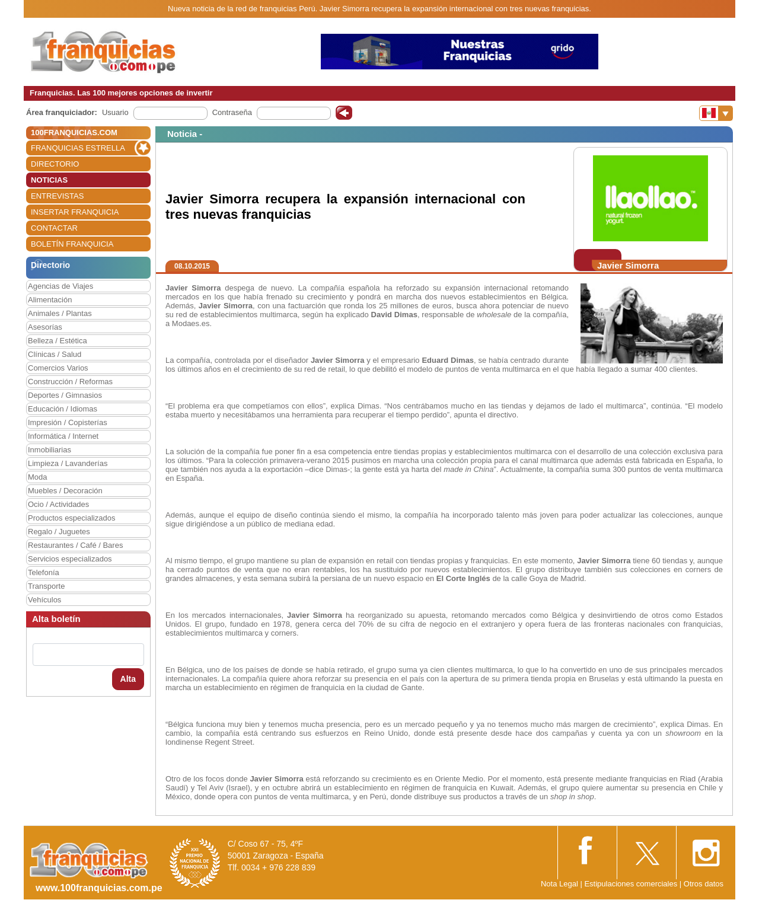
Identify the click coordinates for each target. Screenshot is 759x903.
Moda (37, 477)
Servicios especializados (70, 558)
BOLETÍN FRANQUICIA (72, 244)
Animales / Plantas (60, 313)
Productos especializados (71, 517)
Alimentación (50, 299)
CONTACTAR (54, 228)
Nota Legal (559, 883)
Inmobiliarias (49, 449)
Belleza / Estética (57, 340)
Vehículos (44, 599)
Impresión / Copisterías (67, 422)
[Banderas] (716, 113)
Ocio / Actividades (58, 504)
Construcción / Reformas (70, 381)
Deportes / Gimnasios (65, 395)
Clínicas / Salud (54, 354)
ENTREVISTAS (57, 196)
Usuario (115, 112)
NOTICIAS (49, 180)
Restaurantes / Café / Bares (75, 545)
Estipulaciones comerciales (631, 883)
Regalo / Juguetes (59, 531)
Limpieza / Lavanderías (67, 463)
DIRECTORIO (55, 163)
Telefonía (43, 572)
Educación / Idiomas (62, 408)
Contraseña (232, 112)
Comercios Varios (58, 367)
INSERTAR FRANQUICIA (75, 212)
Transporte (46, 586)
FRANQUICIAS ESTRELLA (78, 147)
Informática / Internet (63, 436)
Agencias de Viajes (60, 286)
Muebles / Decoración (65, 490)
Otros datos (703, 883)
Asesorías (45, 327)
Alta (128, 679)
